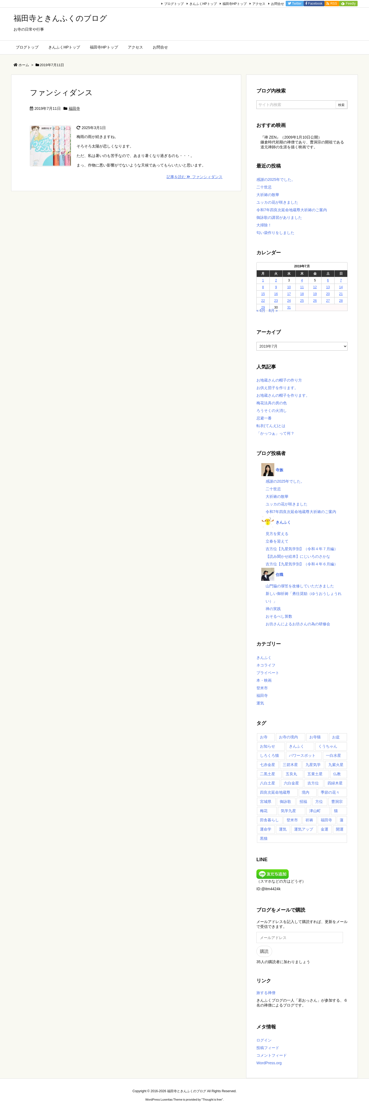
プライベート (267, 673)
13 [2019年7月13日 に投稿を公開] (328, 287)
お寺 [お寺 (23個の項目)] (264, 737)
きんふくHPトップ (203, 4)
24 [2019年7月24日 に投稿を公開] (289, 301)
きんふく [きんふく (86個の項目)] (296, 746)
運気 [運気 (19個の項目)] (283, 829)
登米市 (262, 688)
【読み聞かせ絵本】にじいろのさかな (298, 556)
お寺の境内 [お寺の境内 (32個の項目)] (288, 737)
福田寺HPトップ (234, 4)
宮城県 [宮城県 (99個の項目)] (265, 801)
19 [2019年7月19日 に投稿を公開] (315, 294)
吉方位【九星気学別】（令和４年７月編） (302, 549)
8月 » (273, 310)
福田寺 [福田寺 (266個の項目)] (326, 820)
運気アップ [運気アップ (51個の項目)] (303, 829)
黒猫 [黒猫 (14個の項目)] (264, 838)
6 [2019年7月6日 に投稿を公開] (328, 280)
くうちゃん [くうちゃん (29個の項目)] (327, 746)
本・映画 (264, 680)
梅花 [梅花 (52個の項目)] (264, 811)
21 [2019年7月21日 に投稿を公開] (341, 294)
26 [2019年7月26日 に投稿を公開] (315, 301)
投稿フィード (267, 1048)
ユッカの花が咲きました (277, 202)
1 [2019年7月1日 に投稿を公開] (263, 280)
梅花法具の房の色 (271, 403)
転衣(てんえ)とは (270, 426)
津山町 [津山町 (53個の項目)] (315, 811)
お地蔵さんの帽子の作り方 (279, 380)
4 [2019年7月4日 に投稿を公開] (302, 280)
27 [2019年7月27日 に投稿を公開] (328, 301)
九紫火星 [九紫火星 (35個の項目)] (335, 764)
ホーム (23, 65)
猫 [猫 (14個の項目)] (336, 811)
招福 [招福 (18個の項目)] (303, 801)
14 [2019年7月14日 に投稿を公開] (341, 287)
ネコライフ (265, 665)
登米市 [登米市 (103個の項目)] (292, 820)
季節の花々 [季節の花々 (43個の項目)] (330, 792)
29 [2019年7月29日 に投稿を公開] (263, 307)
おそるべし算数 (279, 616)
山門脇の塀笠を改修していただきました (300, 586)
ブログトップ (174, 4)
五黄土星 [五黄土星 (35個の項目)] (315, 774)
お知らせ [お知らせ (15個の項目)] (267, 746)
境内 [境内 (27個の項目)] (305, 792)
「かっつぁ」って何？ (275, 433)
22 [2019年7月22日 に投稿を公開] (263, 301)
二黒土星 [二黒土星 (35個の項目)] (267, 774)
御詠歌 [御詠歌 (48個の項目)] (285, 801)
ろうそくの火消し (271, 410)
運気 (260, 703)
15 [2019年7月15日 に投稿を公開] (263, 294)
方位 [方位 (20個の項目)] (319, 801)
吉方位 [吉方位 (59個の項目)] (313, 783)
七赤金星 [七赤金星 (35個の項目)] (267, 764)
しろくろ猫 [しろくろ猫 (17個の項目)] (269, 755)
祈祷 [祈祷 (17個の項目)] (309, 820)
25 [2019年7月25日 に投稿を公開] (302, 301)
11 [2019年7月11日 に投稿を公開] (302, 287)
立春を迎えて (277, 541)
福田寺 (74, 108)
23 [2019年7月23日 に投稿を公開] (276, 301)
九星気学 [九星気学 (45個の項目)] (313, 764)
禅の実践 (273, 609)
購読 (264, 951)
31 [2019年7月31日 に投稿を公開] (289, 307)
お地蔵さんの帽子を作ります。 (283, 395)
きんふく (264, 657)
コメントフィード (271, 1055)
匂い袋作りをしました (275, 232)
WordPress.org (269, 1063)
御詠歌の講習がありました (279, 217)
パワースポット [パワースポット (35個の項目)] (302, 755)
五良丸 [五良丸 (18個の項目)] (291, 774)
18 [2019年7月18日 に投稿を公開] (302, 294)
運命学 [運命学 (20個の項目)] (265, 829)
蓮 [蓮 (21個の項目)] (341, 820)
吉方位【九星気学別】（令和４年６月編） (302, 564)
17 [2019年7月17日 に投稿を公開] (289, 294)
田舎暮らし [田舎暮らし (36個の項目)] (269, 820)
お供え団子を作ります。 (277, 388)
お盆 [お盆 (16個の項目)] (336, 737)
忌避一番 (264, 418)
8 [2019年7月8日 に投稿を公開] (263, 287)
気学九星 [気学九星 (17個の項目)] (288, 811)
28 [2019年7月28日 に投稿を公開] (341, 301)
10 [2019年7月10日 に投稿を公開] (289, 287)
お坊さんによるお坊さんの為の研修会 (298, 624)
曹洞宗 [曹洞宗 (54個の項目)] (337, 801)
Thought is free (212, 1099)
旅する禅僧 (265, 993)
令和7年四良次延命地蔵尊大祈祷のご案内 (291, 210)
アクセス (258, 4)
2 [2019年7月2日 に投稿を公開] (276, 280)
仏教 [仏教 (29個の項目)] (337, 774)
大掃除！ (264, 225)
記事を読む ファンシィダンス (194, 177)
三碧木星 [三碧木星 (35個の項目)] (290, 764)
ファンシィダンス (61, 92)
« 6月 (260, 310)
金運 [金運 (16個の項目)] (324, 829)
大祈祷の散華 (267, 195)
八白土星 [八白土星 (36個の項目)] (267, 783)
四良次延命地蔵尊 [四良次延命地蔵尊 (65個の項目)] (275, 792)
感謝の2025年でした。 (275, 179)
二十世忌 (264, 187)
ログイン (264, 1040)
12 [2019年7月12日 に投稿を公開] (315, 287)
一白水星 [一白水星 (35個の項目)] (333, 755)
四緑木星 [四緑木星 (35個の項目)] (335, 783)
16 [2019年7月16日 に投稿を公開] (276, 294)
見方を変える (277, 533)
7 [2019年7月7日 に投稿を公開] (341, 280)
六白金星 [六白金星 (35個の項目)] (291, 783)
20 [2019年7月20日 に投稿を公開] (328, 294)
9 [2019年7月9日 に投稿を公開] (276, 287)
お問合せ (277, 4)
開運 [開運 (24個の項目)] (339, 829)
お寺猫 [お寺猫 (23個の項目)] (315, 737)
